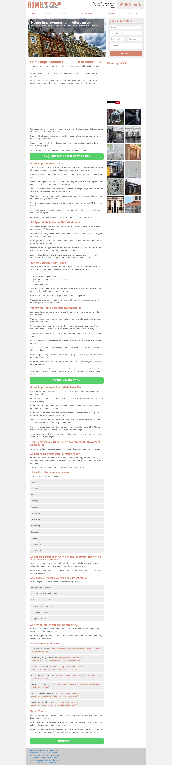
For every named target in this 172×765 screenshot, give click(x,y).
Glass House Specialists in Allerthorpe (44, 758)
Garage (48, 13)
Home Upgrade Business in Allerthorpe (44, 750)
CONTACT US (66, 741)
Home (34, 13)
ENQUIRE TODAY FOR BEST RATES (67, 156)
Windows (112, 13)
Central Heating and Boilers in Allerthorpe (45, 755)
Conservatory (86, 13)
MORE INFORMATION (67, 380)
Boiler (63, 13)
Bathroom (133, 13)
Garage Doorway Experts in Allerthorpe (44, 753)
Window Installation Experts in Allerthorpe (45, 760)
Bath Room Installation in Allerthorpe (43, 762)
